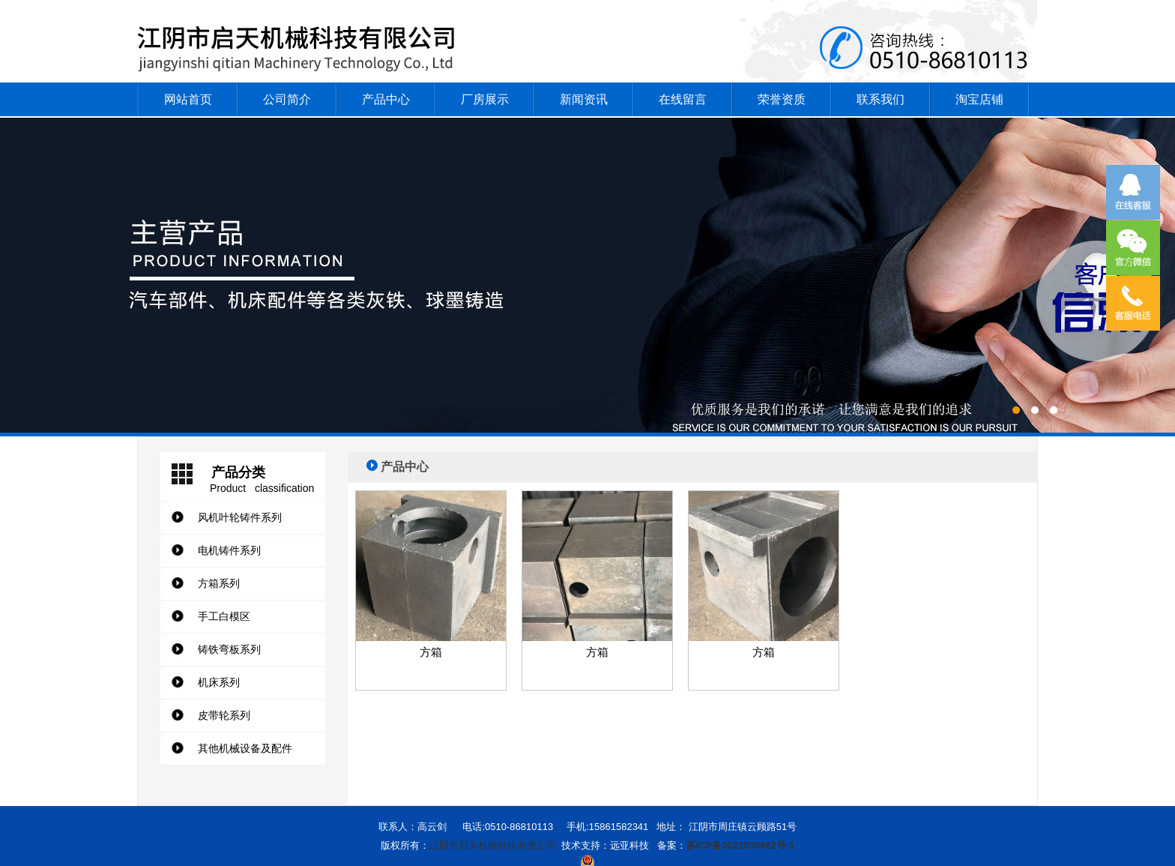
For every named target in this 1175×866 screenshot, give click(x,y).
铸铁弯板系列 (229, 649)
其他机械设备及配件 (245, 748)
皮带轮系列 (224, 715)
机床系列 (219, 682)
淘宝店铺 (979, 99)
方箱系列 (219, 583)
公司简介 (287, 99)
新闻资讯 (584, 99)
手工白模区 (224, 616)
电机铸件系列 (229, 550)
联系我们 (880, 99)
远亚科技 (629, 845)
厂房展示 (485, 99)
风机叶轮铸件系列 (240, 517)
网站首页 (188, 99)
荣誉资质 (782, 99)
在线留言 (683, 99)
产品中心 (386, 99)
